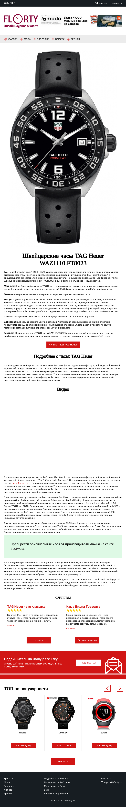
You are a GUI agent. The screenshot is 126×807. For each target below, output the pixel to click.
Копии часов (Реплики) (56, 793)
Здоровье (9, 786)
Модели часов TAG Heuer (57, 782)
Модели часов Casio (54, 786)
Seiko (47, 789)
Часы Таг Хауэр (20, 483)
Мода (7, 782)
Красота (8, 778)
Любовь (8, 789)
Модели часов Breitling (56, 778)
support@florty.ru (113, 782)
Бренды (8, 793)
